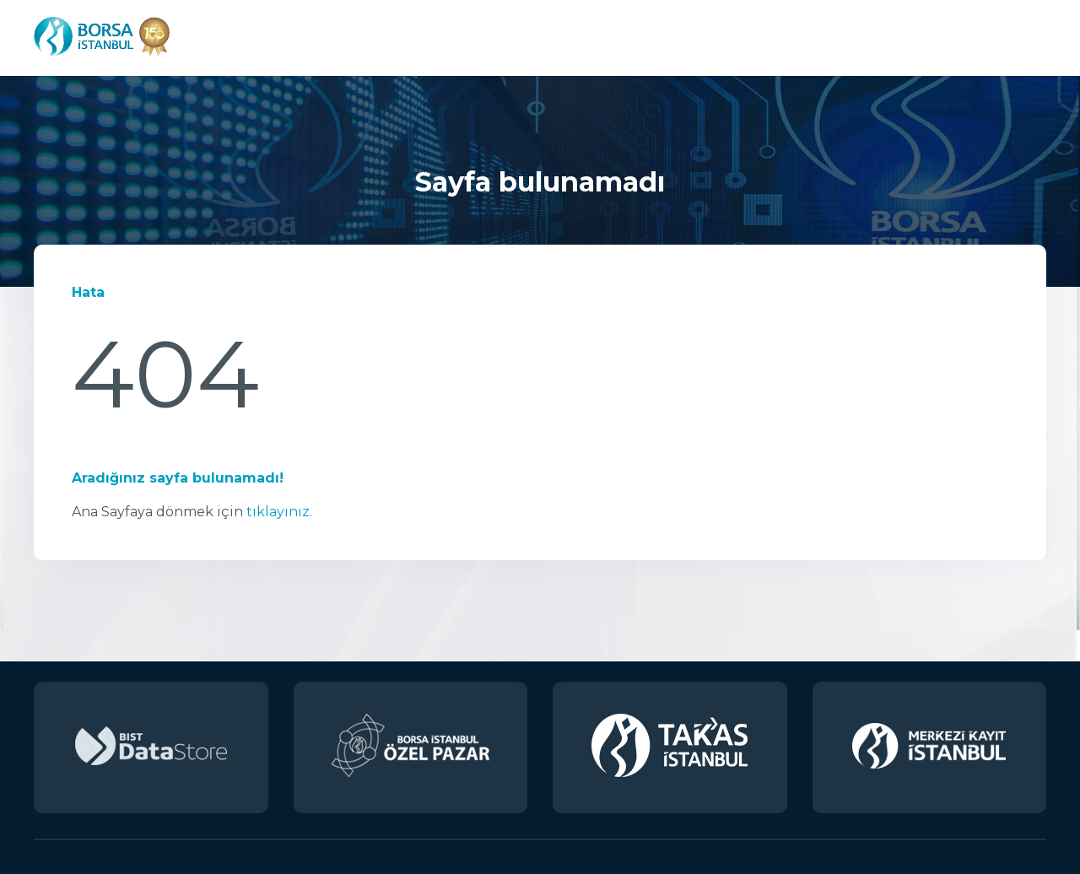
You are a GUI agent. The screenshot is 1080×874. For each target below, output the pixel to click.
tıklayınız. (279, 512)
